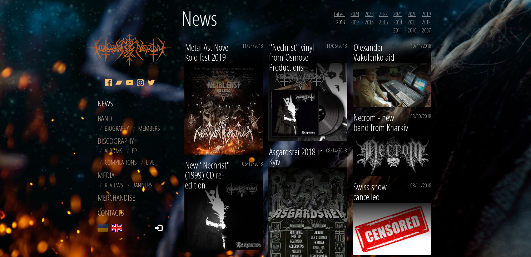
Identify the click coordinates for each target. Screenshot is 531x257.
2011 (397, 30)
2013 (412, 22)
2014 (397, 22)
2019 (426, 14)
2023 (369, 14)
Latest (339, 14)
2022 (383, 14)
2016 (369, 22)
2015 (383, 22)
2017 (355, 22)
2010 (412, 30)
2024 (355, 14)
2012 (426, 22)
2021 (397, 14)
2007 (426, 30)
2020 (412, 14)
